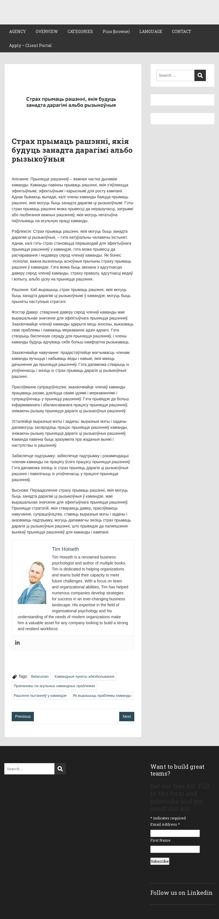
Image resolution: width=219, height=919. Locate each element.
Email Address (165, 824)
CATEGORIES (80, 31)
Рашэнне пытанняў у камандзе (40, 695)
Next (127, 716)
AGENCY (17, 31)
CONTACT (181, 31)
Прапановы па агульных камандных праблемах (54, 686)
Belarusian (39, 676)
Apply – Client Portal (30, 45)
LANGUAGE (150, 31)
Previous (23, 716)
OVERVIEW (47, 31)
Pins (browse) (116, 31)
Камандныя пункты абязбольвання (84, 676)
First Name (160, 840)
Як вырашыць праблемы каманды (102, 695)
